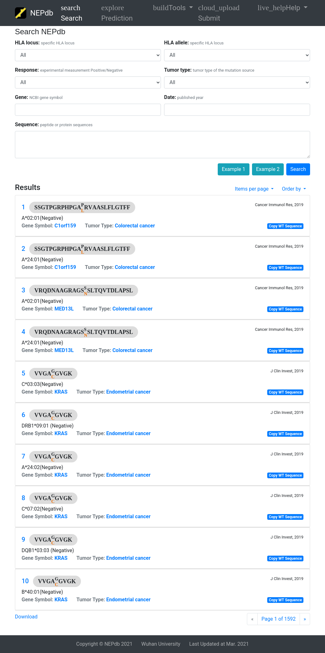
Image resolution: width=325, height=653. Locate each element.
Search (72, 12)
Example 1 (233, 169)
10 (25, 581)
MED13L (64, 309)
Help (280, 7)
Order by (292, 189)
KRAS (61, 392)
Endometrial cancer (128, 392)
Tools (170, 7)
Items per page (252, 189)
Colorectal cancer (135, 226)
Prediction (117, 12)
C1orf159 (65, 226)
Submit (219, 12)
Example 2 (268, 169)
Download (26, 617)
